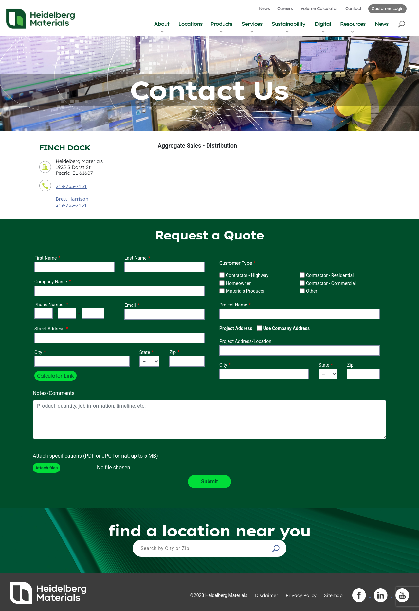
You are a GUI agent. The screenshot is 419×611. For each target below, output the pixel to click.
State (144, 352)
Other (311, 291)
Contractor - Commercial (331, 283)
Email (130, 305)
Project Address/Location (245, 341)
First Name (45, 258)
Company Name (50, 281)
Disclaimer (266, 595)
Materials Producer (245, 291)
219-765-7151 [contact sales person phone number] (71, 205)
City (38, 352)
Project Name (233, 304)
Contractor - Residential (330, 275)
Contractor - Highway (247, 275)
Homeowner (238, 283)
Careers (285, 8)
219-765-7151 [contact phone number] (71, 186)
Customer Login (387, 8)
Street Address (49, 328)
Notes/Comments (54, 393)
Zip (172, 352)
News (264, 8)
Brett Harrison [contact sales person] (72, 198)
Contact (353, 8)
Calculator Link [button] (55, 375)
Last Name (135, 258)
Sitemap (333, 595)
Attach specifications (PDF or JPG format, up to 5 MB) (95, 456)
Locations (190, 24)
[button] (402, 24)
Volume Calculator (319, 8)
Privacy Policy (301, 595)
